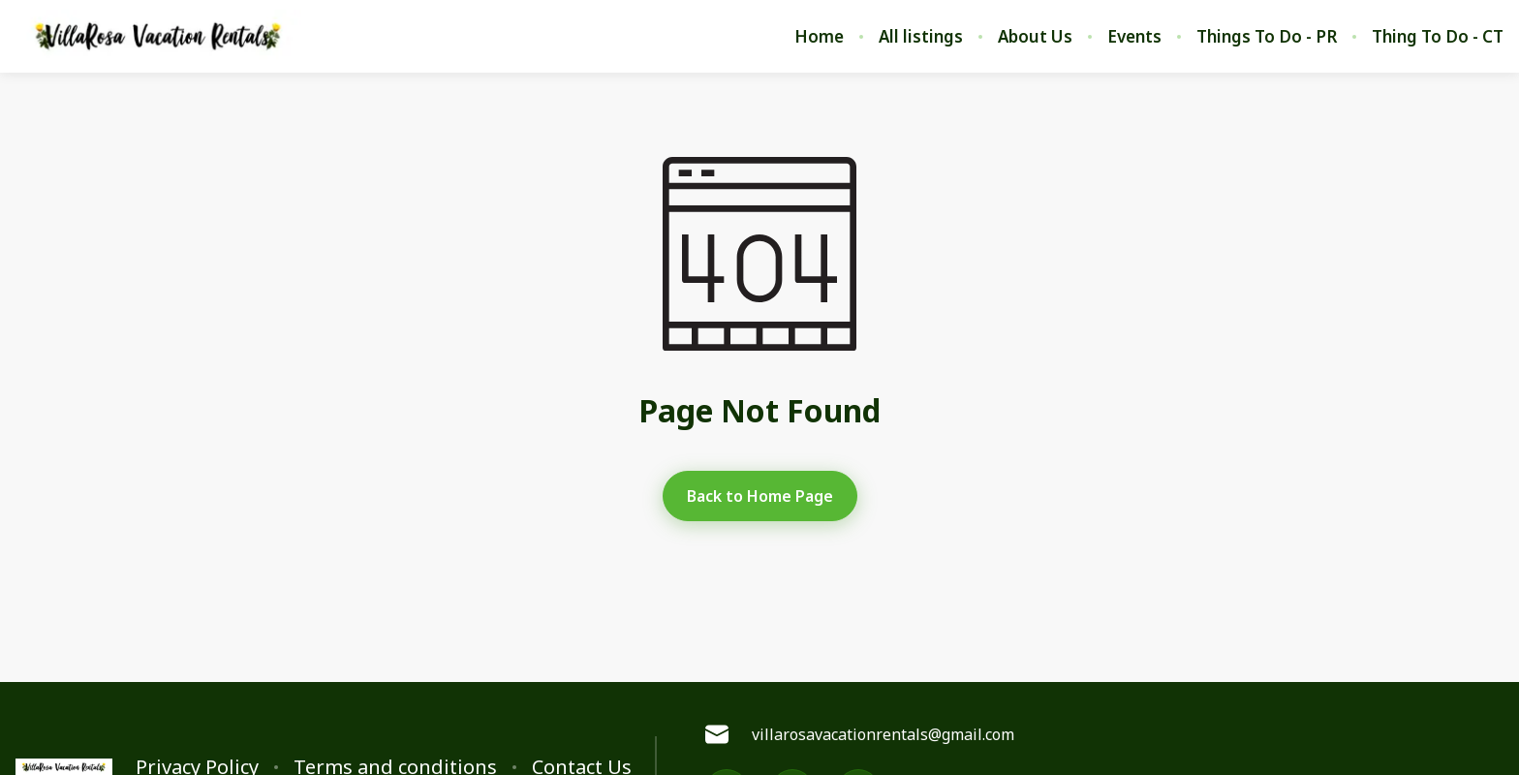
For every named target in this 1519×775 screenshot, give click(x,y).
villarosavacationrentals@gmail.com (859, 734)
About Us (1035, 36)
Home (819, 36)
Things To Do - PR (1266, 36)
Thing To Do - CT (1438, 36)
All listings (921, 36)
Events (1134, 36)
